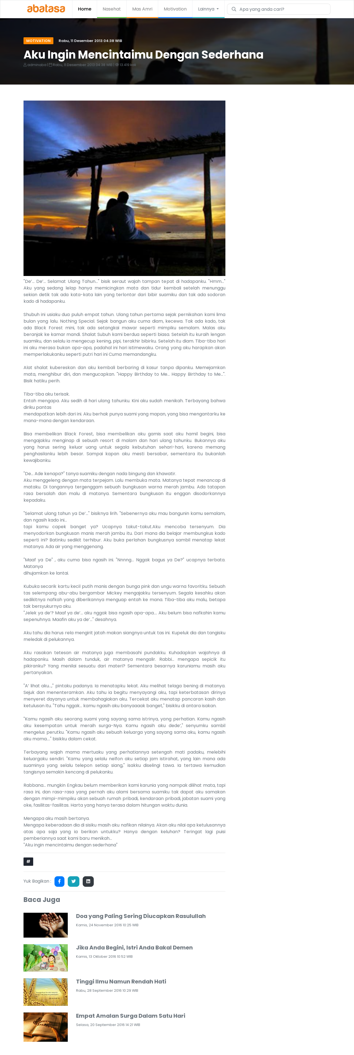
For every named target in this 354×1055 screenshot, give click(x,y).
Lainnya (206, 9)
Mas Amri (142, 9)
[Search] (283, 9)
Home (84, 9)
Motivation (175, 9)
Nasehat (112, 9)
